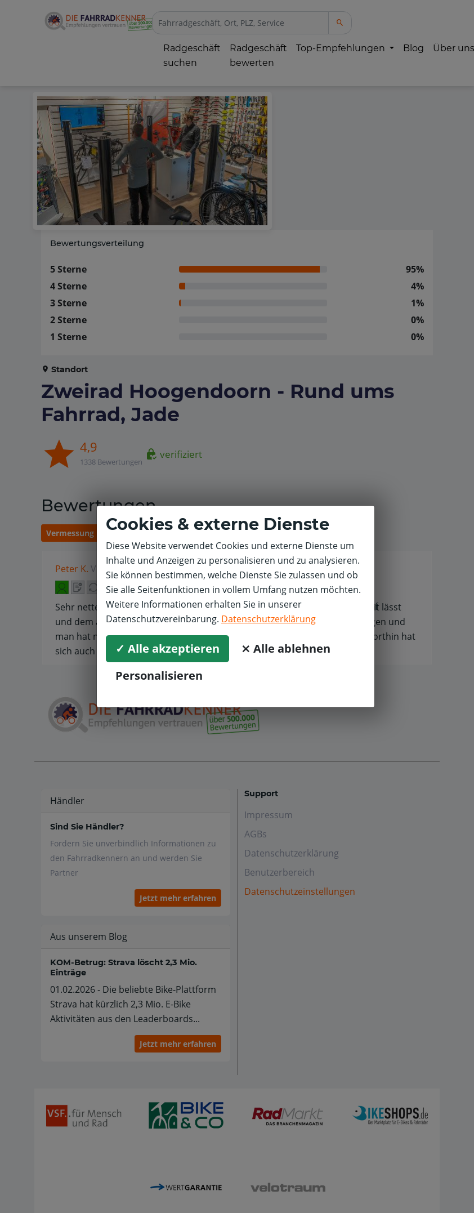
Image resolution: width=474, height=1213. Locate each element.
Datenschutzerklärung (268, 619)
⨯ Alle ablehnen (285, 648)
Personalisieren (159, 675)
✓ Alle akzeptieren (167, 648)
